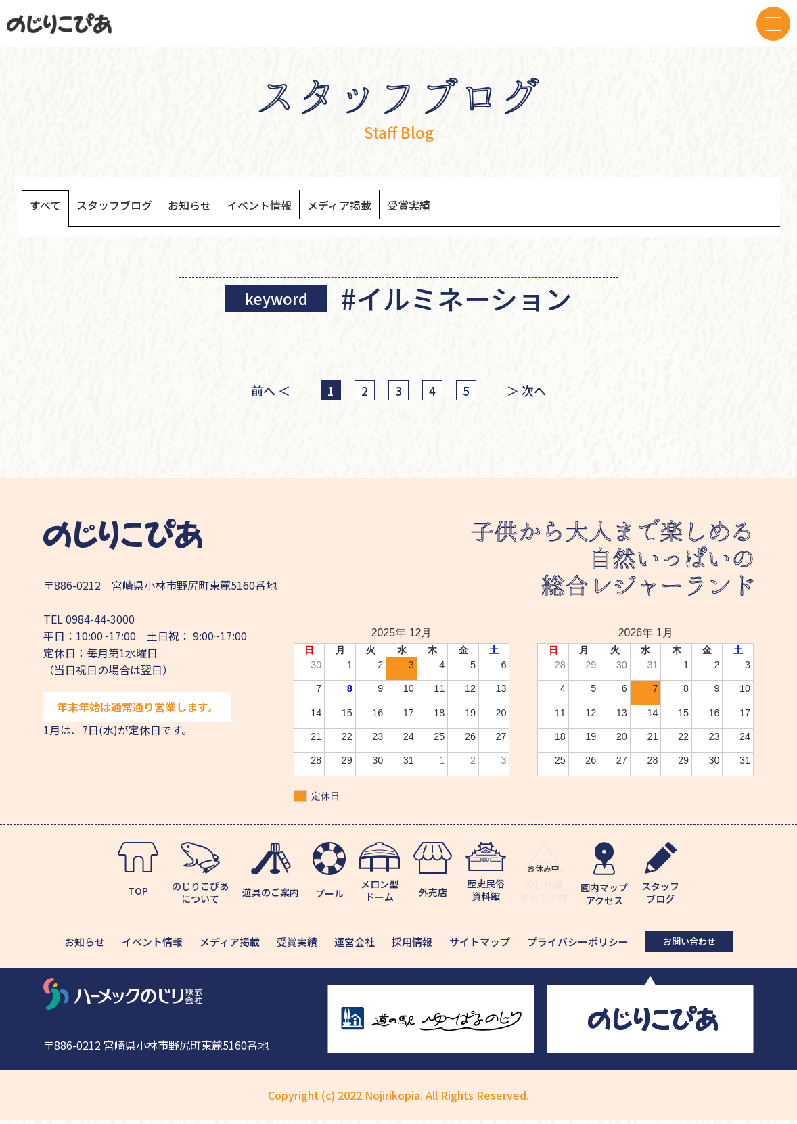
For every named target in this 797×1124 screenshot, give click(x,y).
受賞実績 (484, 207)
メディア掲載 (401, 207)
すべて (49, 207)
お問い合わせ (689, 945)
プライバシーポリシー (578, 946)
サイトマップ (479, 946)
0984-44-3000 (100, 623)
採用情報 (412, 946)
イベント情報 (305, 207)
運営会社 (354, 946)
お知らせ (222, 207)
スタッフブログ (132, 207)
